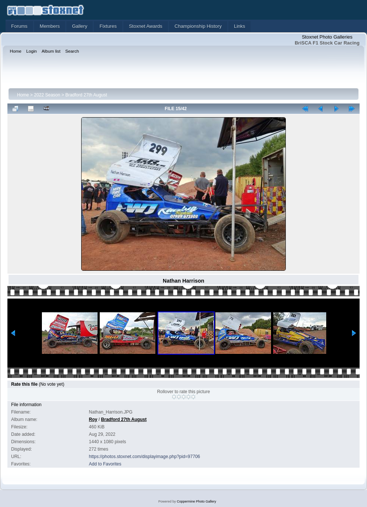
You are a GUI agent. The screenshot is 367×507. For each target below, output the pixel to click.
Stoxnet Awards (145, 26)
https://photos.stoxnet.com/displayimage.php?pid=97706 (144, 456)
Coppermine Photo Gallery (196, 501)
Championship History (198, 26)
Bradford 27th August (86, 95)
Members (50, 26)
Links (239, 26)
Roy (93, 419)
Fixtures (107, 26)
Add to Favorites (105, 464)
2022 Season (47, 95)
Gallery (79, 26)
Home (23, 95)
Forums (19, 26)
